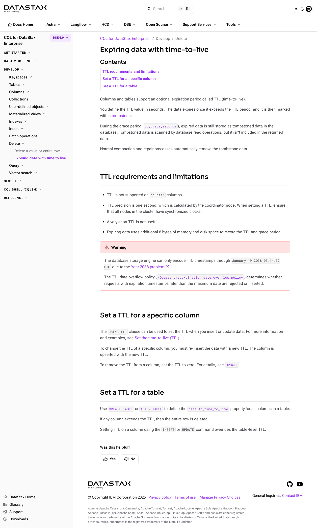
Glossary (13, 504)
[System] (309, 9)
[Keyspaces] (39, 77)
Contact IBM (292, 496)
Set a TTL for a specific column (129, 79)
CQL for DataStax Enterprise (125, 38)
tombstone (121, 115)
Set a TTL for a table (120, 86)
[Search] (169, 9)
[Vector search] (39, 173)
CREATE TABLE (121, 409)
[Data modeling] (36, 61)
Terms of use (185, 497)
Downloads (15, 519)
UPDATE (232, 365)
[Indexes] (39, 121)
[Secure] (36, 181)
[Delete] (39, 143)
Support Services (200, 24)
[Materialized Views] (39, 114)
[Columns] (39, 92)
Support (13, 512)
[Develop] (36, 69)
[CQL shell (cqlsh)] (36, 189)
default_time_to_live (208, 409)
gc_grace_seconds (160, 126)
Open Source (159, 24)
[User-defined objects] (39, 107)
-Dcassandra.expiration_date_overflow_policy (200, 277)
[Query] (39, 165)
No (129, 459)
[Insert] (39, 129)
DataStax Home (19, 497)
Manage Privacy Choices (220, 497)
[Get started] (36, 52)
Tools (233, 24)
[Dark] (302, 9)
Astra (54, 24)
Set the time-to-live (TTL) (157, 338)
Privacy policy (160, 497)
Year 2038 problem (147, 266)
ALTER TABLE (151, 409)
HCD (108, 24)
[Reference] (36, 198)
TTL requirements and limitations (131, 72)
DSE (130, 24)
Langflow (81, 24)
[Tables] (39, 85)
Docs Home (20, 24)
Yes (109, 459)
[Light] (296, 9)
